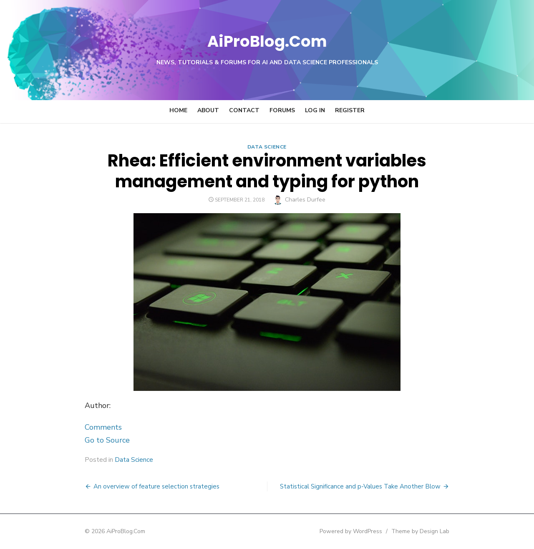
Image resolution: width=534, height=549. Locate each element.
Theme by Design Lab (442, 531)
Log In (315, 110)
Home (178, 110)
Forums (282, 110)
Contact (244, 110)
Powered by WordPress (373, 531)
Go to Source (85, 440)
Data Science (267, 147)
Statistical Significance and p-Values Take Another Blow (382, 486)
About (208, 110)
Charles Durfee (305, 200)
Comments (81, 427)
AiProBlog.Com (267, 40)
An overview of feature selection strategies (134, 486)
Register (350, 110)
